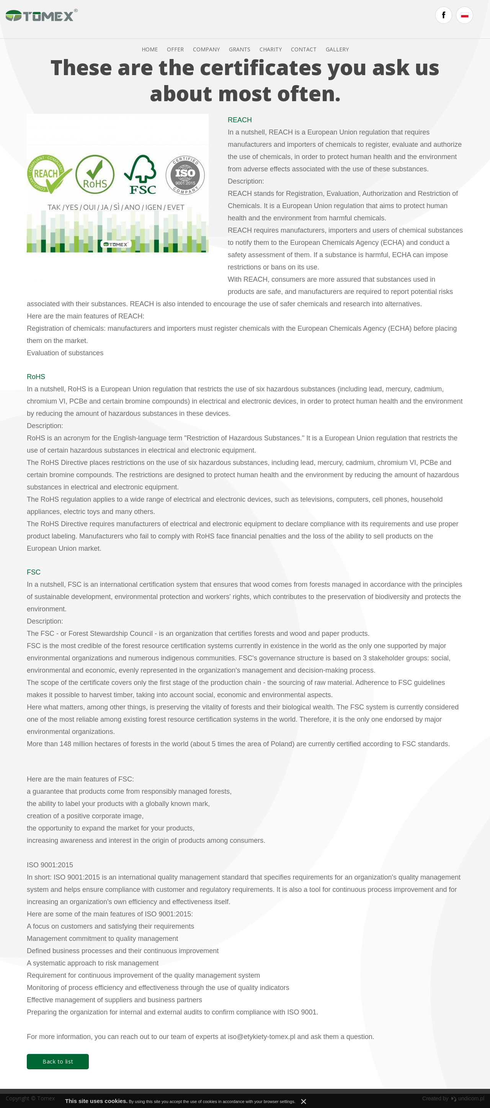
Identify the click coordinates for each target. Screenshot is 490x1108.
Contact (317, 19)
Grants (252, 19)
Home (163, 19)
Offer (188, 19)
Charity (284, 19)
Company (219, 19)
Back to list (57, 1065)
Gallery (350, 19)
